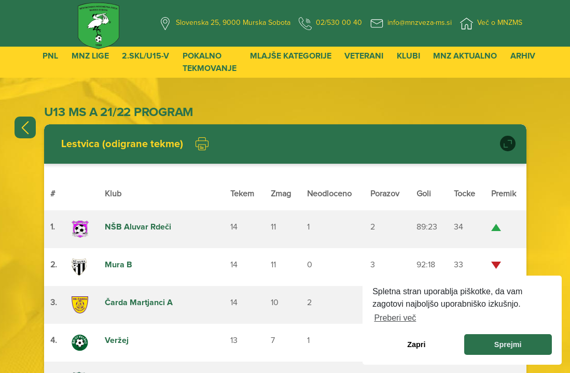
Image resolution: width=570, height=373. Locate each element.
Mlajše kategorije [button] (290, 56)
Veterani (363, 56)
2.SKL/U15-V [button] (145, 56)
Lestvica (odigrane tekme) (122, 144)
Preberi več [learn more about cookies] (395, 317)
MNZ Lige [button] (90, 56)
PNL (50, 56)
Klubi (408, 56)
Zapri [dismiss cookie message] (416, 344)
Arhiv (522, 56)
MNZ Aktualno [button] (465, 56)
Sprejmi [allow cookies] (508, 344)
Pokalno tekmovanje (210, 62)
